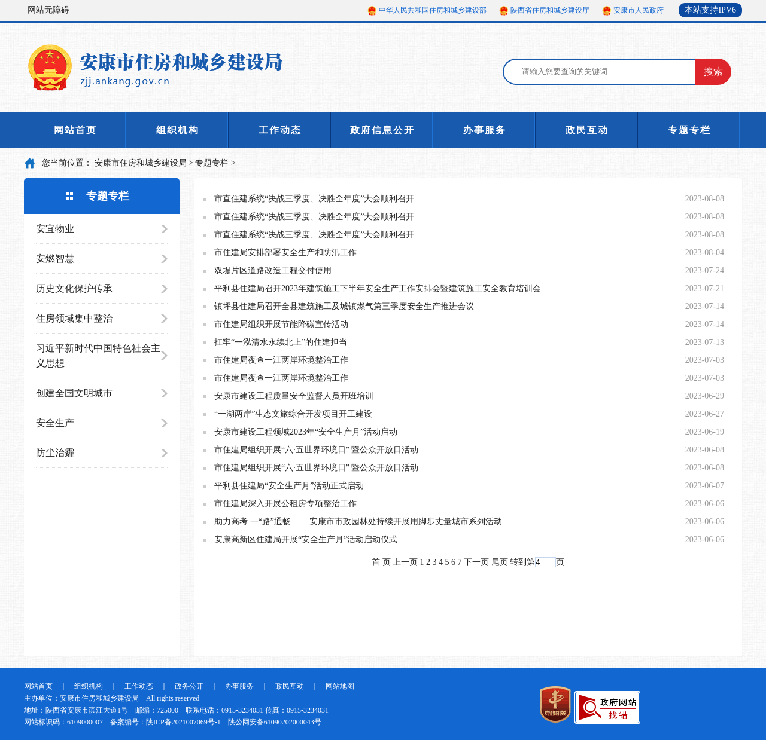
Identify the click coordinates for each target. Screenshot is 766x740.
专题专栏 (689, 130)
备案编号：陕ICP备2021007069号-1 (165, 722)
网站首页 (75, 130)
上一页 (405, 562)
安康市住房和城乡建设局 (141, 162)
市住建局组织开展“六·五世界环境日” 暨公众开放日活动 (316, 449)
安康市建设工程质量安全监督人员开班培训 (293, 396)
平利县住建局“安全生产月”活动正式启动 (289, 485)
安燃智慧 (55, 258)
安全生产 (55, 423)
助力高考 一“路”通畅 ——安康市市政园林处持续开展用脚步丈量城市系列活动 (358, 521)
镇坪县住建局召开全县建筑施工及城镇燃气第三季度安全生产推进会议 (344, 306)
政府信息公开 (382, 130)
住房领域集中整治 (74, 318)
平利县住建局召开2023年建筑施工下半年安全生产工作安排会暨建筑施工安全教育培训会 (377, 288)
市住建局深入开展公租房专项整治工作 (285, 503)
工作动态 (280, 130)
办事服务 (484, 130)
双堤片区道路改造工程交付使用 (273, 270)
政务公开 (189, 686)
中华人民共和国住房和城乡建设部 (433, 10)
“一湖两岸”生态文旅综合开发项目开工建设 (293, 413)
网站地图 (340, 686)
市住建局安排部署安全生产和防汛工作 (285, 252)
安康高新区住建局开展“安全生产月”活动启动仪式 (305, 539)
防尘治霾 (55, 453)
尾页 (499, 562)
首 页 (381, 562)
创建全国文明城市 (74, 393)
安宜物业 (55, 229)
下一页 (476, 562)
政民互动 (587, 130)
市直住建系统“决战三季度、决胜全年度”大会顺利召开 (314, 198)
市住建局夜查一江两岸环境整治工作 (281, 360)
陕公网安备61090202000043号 (274, 722)
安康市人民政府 (638, 10)
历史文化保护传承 (74, 288)
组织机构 (177, 130)
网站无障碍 (48, 9)
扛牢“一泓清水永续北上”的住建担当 (280, 342)
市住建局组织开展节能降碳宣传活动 (281, 324)
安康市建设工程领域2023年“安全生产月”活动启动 (305, 431)
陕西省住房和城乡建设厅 (549, 10)
